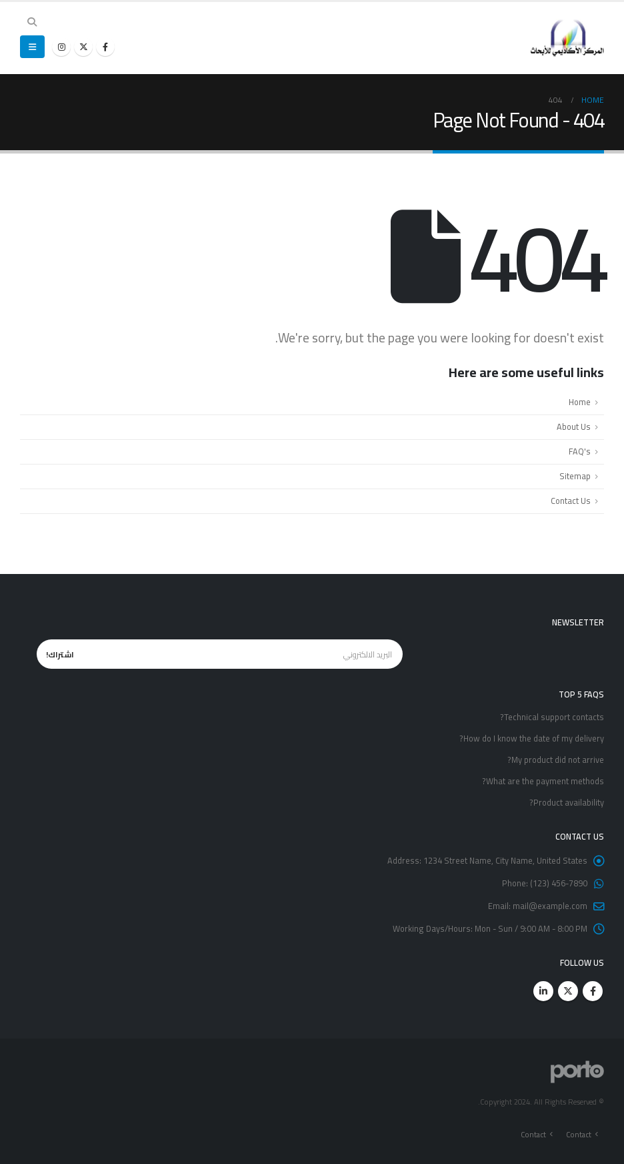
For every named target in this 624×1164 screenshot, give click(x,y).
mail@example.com (550, 906)
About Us (574, 426)
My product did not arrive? (555, 760)
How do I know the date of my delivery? (531, 738)
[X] (83, 46)
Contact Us (571, 501)
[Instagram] (61, 46)
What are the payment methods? (543, 781)
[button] (32, 22)
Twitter (568, 991)
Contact (578, 1134)
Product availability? (566, 802)
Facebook (593, 991)
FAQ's (580, 451)
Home (580, 402)
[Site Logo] (567, 38)
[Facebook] (105, 46)
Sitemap (575, 476)
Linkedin (543, 991)
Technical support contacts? (552, 717)
